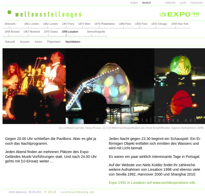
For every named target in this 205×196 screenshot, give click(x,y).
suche (183, 2)
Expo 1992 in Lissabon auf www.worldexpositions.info (152, 183)
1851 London (31, 23)
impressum (197, 2)
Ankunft (10, 41)
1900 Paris (141, 23)
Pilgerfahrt (53, 41)
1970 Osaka (50, 31)
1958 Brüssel (12, 31)
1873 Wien (84, 23)
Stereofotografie (96, 31)
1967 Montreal (32, 31)
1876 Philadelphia (104, 23)
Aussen (25, 41)
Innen (38, 41)
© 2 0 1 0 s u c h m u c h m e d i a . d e (69, 192)
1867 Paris (68, 23)
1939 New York (179, 23)
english (134, 2)
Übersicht (10, 23)
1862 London (50, 23)
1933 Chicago (159, 23)
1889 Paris (125, 23)
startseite (170, 2)
